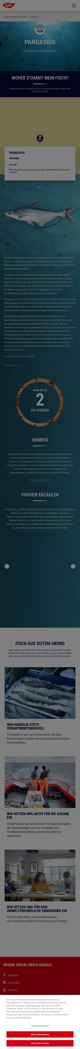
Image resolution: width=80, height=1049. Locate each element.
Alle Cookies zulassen (40, 1043)
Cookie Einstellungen (40, 1025)
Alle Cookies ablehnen (40, 1034)
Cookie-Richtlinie (32, 1005)
